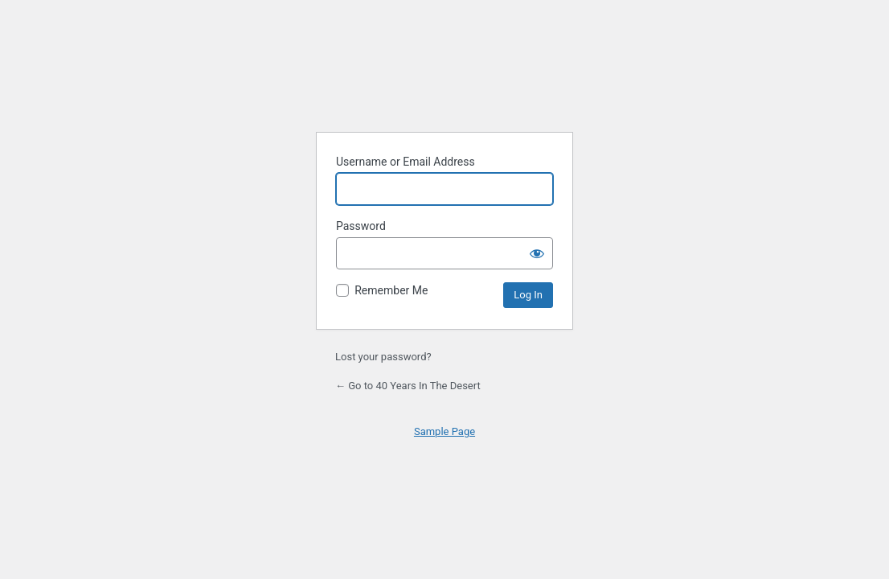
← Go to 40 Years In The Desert (408, 386)
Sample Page (444, 431)
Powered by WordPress (444, 78)
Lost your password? (383, 357)
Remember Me (391, 290)
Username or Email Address (405, 161)
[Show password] (537, 253)
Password (361, 226)
